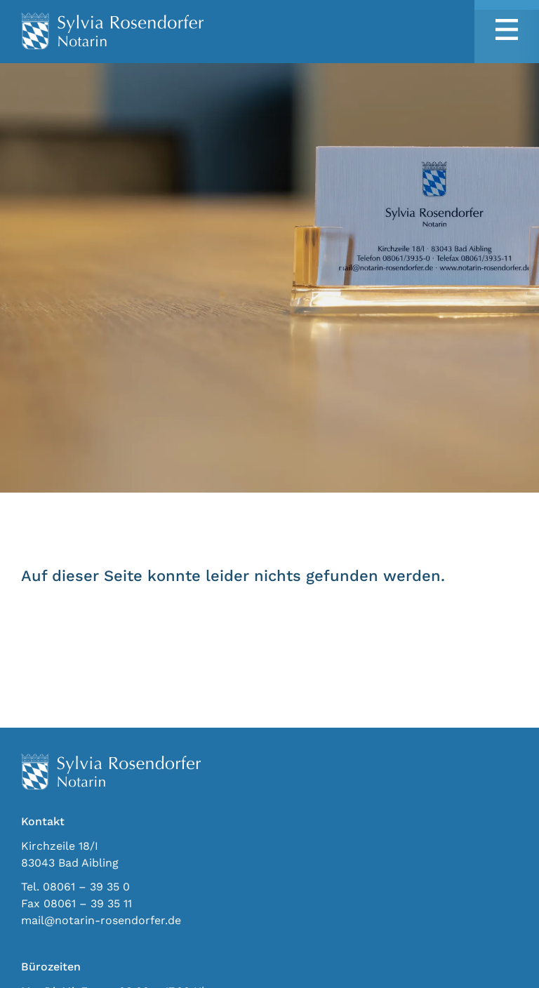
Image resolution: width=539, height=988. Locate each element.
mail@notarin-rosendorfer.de (101, 920)
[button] (507, 31)
